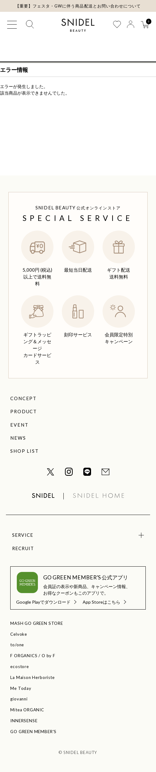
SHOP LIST (24, 451)
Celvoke (18, 634)
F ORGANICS (23, 655)
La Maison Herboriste (32, 677)
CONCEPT (23, 398)
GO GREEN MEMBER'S (33, 731)
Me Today (20, 688)
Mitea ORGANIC (27, 709)
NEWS (18, 438)
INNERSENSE (23, 720)
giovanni (18, 698)
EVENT (19, 425)
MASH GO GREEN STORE (36, 623)
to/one (17, 644)
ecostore (19, 666)
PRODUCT (23, 411)
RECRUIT (23, 548)
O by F (48, 655)
